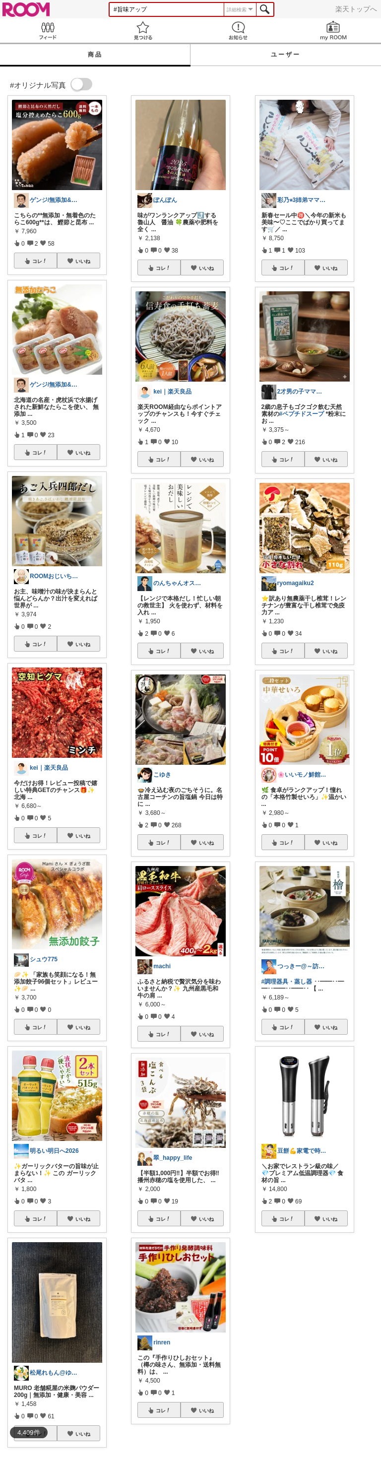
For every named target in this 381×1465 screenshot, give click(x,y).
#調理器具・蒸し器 (287, 981)
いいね (82, 261)
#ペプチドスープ (301, 413)
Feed (47, 30)
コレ (39, 261)
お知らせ (238, 30)
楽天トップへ (356, 9)
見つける (142, 30)
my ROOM (333, 30)
